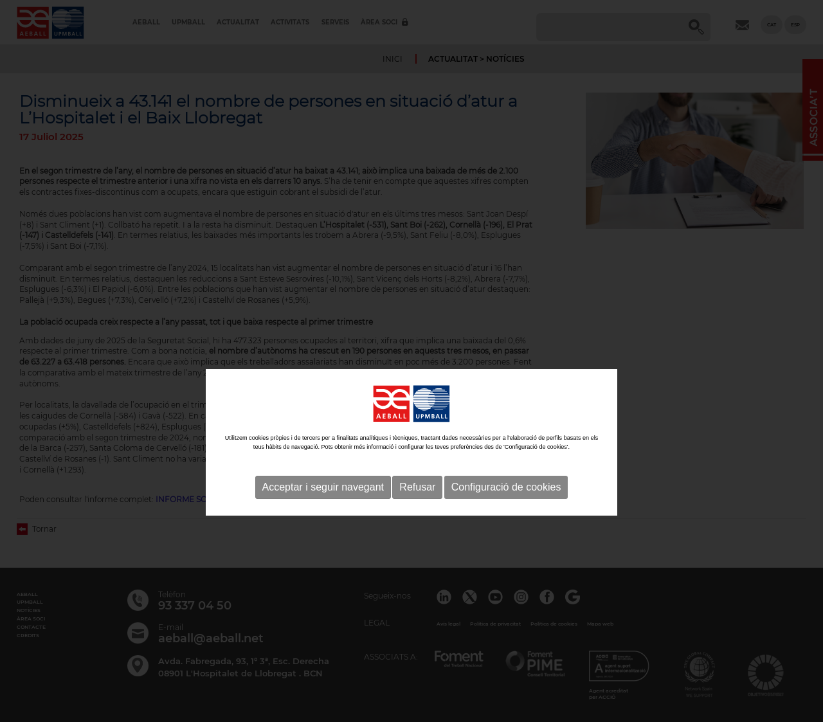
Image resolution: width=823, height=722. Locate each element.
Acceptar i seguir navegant (323, 517)
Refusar (417, 517)
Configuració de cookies (506, 517)
